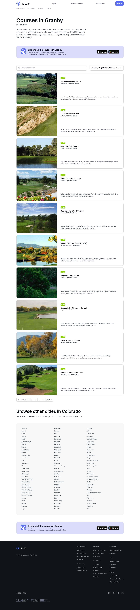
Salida (89, 468)
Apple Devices (82, 553)
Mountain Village (92, 439)
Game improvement (100, 574)
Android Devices (83, 556)
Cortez (24, 498)
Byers (23, 460)
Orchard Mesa (91, 444)
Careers (113, 564)
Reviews (96, 577)
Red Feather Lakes (92, 460)
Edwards (56, 431)
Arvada (24, 431)
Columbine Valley (27, 490)
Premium (80, 559)
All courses (19, 8)
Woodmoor (90, 506)
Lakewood (57, 495)
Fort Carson (57, 447)
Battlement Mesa (27, 441)
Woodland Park (91, 503)
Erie (55, 433)
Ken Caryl (57, 490)
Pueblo (89, 452)
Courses (96, 571)
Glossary (96, 556)
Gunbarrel (57, 476)
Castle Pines (25, 468)
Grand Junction (58, 471)
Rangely (89, 458)
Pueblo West (90, 455)
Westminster (90, 498)
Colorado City (26, 484)
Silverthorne (90, 474)
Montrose (90, 436)
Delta (23, 500)
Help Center (114, 576)
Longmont (57, 506)
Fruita (56, 460)
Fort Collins (57, 450)
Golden (56, 468)
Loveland (89, 428)
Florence (57, 444)
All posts (96, 564)
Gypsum (56, 479)
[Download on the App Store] (102, 52)
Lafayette (57, 492)
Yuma (88, 509)
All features (81, 550)
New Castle (90, 441)
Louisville (57, 509)
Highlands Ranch (59, 482)
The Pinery (90, 484)
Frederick (57, 458)
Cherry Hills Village (27, 479)
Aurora (24, 436)
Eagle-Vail (57, 428)
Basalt (23, 439)
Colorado (40, 8)
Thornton (89, 487)
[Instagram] (109, 593)
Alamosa (24, 428)
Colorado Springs (27, 487)
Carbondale (25, 466)
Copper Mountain (27, 495)
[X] (114, 593)
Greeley (56, 474)
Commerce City (26, 492)
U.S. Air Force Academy (94, 492)
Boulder (24, 452)
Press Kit (113, 553)
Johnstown (57, 487)
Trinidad (89, 490)
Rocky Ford (90, 463)
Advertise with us (116, 550)
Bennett (24, 444)
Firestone (57, 441)
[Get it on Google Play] (113, 52)
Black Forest (25, 450)
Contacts (113, 568)
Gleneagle (57, 463)
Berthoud (24, 447)
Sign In (119, 3)
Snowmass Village (92, 476)
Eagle (23, 509)
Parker (89, 447)
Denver (24, 503)
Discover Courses (99, 550)
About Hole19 (114, 561)
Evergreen (57, 439)
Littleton (56, 498)
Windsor (89, 500)
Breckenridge (26, 455)
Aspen (24, 433)
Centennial (25, 476)
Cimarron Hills (26, 482)
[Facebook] (122, 593)
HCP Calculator (98, 553)
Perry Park (90, 450)
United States (30, 8)
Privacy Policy (115, 582)
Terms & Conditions (117, 579)
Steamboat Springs (92, 479)
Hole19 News (97, 568)
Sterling (89, 482)
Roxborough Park (92, 466)
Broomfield (25, 458)
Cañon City (25, 463)
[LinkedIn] (118, 593)
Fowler (56, 455)
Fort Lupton (57, 452)
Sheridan (89, 471)
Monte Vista (90, 433)
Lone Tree (57, 503)
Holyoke (56, 484)
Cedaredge (25, 474)
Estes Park (57, 436)
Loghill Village (58, 500)
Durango (24, 506)
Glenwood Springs (59, 466)
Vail (88, 495)
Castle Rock (25, 471)
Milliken (89, 431)
